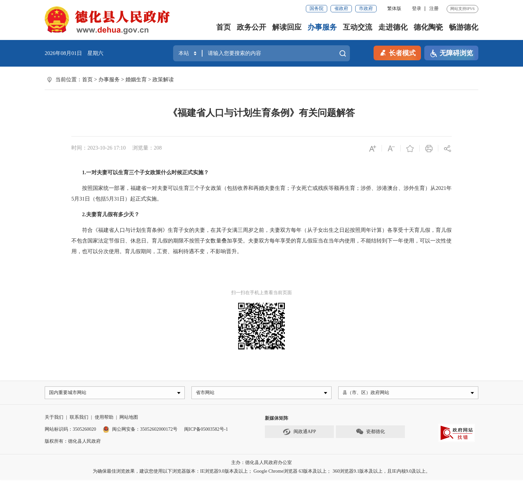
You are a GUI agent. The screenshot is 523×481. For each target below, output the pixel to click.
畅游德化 (463, 27)
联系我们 (79, 418)
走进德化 (393, 27)
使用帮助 (104, 418)
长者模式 (397, 52)
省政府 (341, 8)
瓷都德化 (370, 433)
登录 (416, 8)
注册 (434, 8)
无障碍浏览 (451, 53)
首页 (223, 27)
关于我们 (54, 418)
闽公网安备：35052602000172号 (140, 430)
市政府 (366, 8)
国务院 (317, 8)
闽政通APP (299, 433)
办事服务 (322, 27)
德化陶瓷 (428, 27)
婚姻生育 (136, 79)
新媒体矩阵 (276, 419)
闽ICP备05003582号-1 (206, 430)
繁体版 (394, 8)
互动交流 (357, 27)
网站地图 (128, 418)
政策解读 (163, 79)
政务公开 (251, 27)
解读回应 (287, 27)
